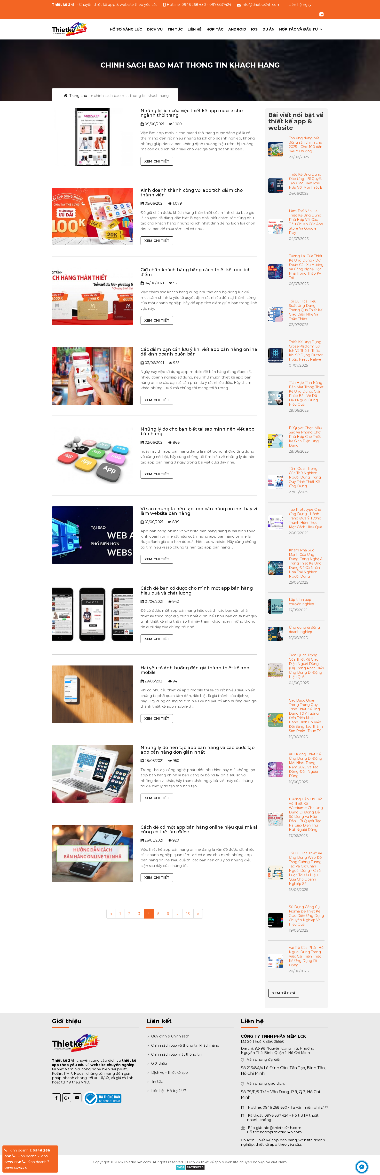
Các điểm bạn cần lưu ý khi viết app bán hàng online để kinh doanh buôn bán (199, 351)
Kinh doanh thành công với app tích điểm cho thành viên (192, 192)
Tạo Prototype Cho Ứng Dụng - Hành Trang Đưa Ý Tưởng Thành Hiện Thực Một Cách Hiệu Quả (305, 518)
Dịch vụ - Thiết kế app (167, 1072)
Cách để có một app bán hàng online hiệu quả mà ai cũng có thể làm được (199, 829)
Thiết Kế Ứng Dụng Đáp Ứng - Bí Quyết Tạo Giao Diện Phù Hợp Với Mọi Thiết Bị (306, 181)
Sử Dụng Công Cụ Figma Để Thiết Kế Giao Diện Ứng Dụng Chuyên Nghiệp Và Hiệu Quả (306, 916)
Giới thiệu (156, 1063)
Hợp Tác (214, 29)
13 (188, 914)
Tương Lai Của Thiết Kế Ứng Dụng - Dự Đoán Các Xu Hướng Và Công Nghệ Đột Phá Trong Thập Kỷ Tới (306, 267)
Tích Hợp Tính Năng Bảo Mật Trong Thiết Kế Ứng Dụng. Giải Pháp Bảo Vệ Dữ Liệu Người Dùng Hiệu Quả (306, 393)
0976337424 (220, 4)
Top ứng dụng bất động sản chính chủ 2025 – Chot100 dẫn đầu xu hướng (305, 144)
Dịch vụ (155, 29)
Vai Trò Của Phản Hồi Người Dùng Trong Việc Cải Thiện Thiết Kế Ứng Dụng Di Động (306, 956)
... (177, 914)
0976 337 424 (276, 1115)
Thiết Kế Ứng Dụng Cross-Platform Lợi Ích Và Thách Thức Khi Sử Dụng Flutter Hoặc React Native (306, 351)
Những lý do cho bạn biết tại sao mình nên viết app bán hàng (197, 431)
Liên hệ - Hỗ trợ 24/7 (166, 1091)
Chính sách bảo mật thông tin (174, 1054)
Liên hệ (195, 29)
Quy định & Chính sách (168, 1036)
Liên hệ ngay (300, 4)
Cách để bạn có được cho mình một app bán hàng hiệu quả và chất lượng (197, 590)
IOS (254, 29)
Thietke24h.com (137, 1162)
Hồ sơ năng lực (126, 29)
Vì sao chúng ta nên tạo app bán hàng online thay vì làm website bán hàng (199, 511)
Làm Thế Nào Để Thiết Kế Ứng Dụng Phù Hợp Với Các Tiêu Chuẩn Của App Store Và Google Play (306, 222)
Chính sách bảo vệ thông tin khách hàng (182, 1045)
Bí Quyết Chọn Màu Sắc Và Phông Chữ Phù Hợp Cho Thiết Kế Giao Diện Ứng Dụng (305, 437)
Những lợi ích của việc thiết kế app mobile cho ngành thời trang (192, 113)
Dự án (268, 29)
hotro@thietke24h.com (281, 1132)
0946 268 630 (194, 4)
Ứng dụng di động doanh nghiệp (304, 629)
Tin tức (175, 29)
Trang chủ (75, 95)
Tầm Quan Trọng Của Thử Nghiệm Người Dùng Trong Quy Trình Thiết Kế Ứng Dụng (305, 477)
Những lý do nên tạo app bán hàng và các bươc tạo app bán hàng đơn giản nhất (197, 750)
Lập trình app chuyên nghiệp (301, 601)
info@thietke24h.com (261, 4)
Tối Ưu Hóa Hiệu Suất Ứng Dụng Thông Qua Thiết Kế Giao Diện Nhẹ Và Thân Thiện (305, 310)
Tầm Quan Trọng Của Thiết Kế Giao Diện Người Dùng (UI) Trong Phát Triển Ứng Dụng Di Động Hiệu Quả (306, 666)
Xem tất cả (283, 993)
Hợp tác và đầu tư (299, 29)
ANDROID (237, 29)
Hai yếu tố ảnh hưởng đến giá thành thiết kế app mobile (195, 670)
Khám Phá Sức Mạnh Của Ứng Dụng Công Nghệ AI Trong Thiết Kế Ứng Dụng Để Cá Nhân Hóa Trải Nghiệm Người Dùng (306, 563)
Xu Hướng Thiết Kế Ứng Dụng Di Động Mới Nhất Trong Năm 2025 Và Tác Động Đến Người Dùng (305, 765)
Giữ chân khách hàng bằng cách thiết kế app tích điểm (196, 272)
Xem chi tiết (156, 161)
